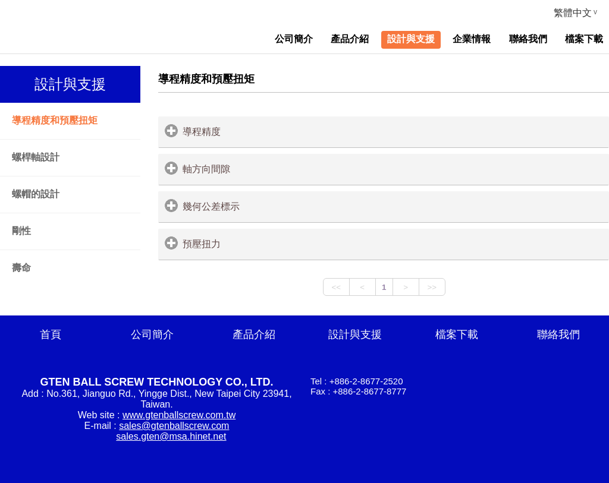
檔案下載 (456, 334)
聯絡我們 (558, 334)
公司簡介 (152, 334)
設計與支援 (355, 334)
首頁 (50, 334)
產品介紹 (254, 334)
